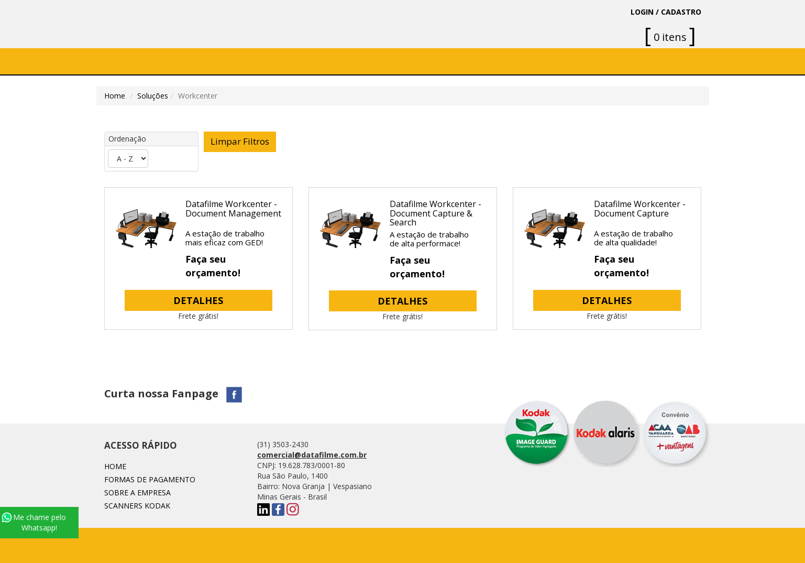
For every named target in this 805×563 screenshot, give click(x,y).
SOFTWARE (268, 61)
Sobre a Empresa (195, 61)
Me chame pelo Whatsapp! (34, 522)
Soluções (326, 61)
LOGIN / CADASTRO (666, 12)
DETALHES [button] (198, 300)
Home (133, 61)
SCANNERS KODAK (137, 506)
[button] (330, 61)
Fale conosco (461, 61)
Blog (517, 61)
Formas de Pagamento (149, 479)
